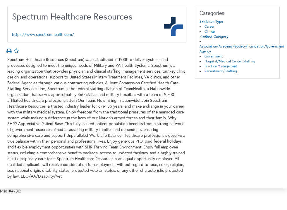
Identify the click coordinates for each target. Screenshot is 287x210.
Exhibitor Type (211, 21)
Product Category (214, 36)
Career (209, 26)
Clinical (210, 31)
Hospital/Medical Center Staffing (229, 61)
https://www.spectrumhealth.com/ (43, 34)
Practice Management (220, 66)
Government (213, 56)
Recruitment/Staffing (220, 71)
